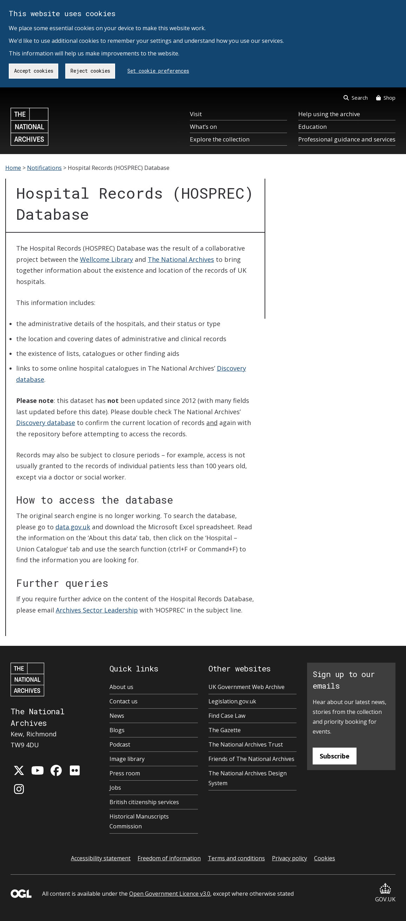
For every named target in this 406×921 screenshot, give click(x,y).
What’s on (203, 126)
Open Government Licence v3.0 (169, 893)
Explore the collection (219, 139)
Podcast (119, 744)
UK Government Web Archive (246, 687)
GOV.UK (385, 893)
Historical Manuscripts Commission (139, 821)
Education (312, 126)
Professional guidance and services (346, 139)
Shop (385, 97)
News (116, 716)
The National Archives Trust (245, 744)
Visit (196, 114)
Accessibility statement (101, 858)
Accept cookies (33, 70)
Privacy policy (289, 858)
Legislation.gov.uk (232, 701)
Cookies (324, 858)
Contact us (123, 701)
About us (121, 687)
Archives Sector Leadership (97, 610)
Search (356, 97)
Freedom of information (169, 858)
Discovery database (45, 422)
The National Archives (181, 259)
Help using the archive (329, 114)
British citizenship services (144, 802)
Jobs (115, 787)
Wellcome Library (106, 259)
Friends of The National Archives (251, 759)
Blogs (117, 730)
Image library (127, 759)
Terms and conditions (236, 858)
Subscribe (335, 756)
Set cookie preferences (158, 70)
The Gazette (224, 730)
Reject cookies (90, 70)
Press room (124, 773)
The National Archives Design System (247, 778)
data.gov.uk (72, 527)
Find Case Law (226, 716)
